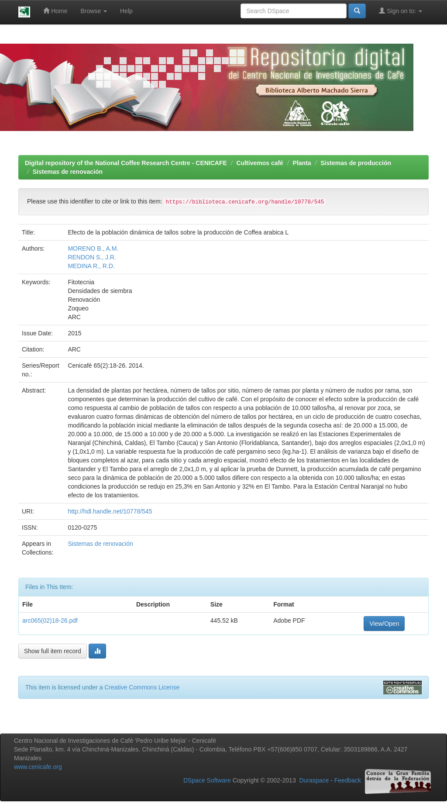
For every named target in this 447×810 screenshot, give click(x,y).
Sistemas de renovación (68, 171)
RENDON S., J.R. (92, 257)
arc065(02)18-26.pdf (50, 620)
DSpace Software (207, 780)
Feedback (347, 780)
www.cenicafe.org (38, 766)
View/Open (384, 623)
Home (55, 10)
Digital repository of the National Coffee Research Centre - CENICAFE (126, 162)
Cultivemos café (260, 162)
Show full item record (52, 651)
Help (126, 10)
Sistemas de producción (355, 162)
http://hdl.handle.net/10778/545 (110, 511)
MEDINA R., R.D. (91, 265)
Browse (94, 10)
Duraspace (314, 780)
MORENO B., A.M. (93, 248)
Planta (302, 162)
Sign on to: (400, 10)
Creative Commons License (141, 687)
